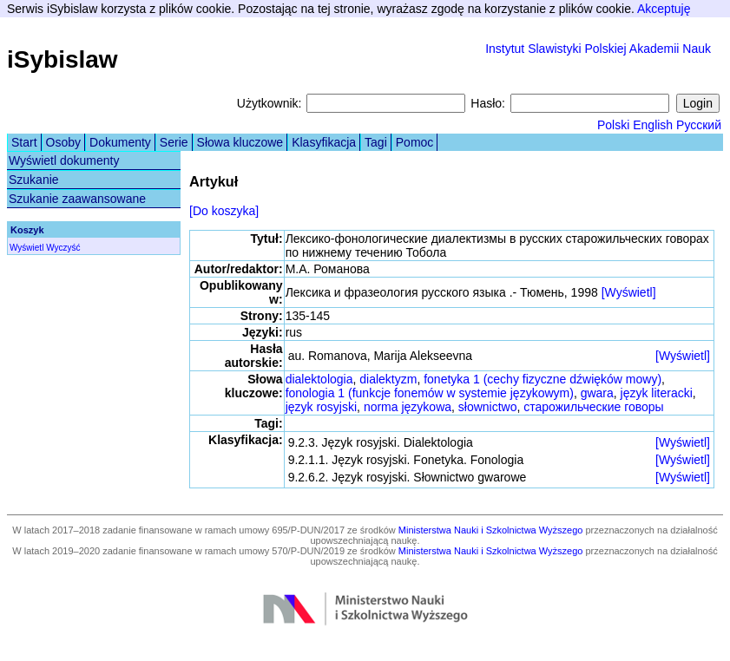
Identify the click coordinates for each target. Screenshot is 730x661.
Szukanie (34, 180)
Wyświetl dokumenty (64, 160)
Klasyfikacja (324, 142)
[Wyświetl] (629, 292)
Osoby (63, 142)
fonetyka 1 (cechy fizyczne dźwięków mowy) (542, 379)
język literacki (657, 393)
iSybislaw (62, 59)
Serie (174, 142)
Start (24, 142)
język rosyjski (321, 407)
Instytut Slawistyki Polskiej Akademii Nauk (598, 49)
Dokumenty (120, 142)
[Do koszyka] (224, 211)
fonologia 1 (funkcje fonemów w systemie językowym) (430, 393)
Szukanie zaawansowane (77, 199)
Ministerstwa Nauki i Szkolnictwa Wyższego (490, 530)
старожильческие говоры (593, 407)
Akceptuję (663, 9)
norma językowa (407, 407)
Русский (698, 125)
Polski (613, 125)
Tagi (376, 142)
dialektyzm (388, 379)
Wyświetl (26, 247)
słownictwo (487, 407)
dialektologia (319, 379)
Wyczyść (63, 247)
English (653, 125)
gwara (597, 393)
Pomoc (415, 142)
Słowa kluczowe (240, 142)
